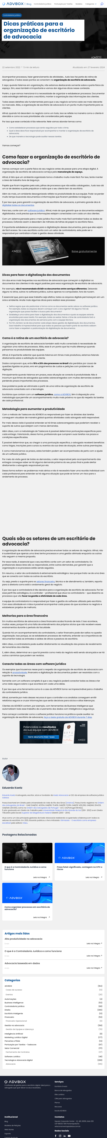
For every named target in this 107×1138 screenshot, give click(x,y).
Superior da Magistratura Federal (36, 812)
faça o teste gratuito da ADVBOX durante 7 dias (68, 717)
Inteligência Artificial (53, 1034)
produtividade (20, 672)
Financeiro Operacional (54, 1021)
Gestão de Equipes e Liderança (54, 1029)
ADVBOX (53, 986)
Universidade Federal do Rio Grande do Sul (62, 810)
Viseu (25, 823)
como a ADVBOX (62, 394)
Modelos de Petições (13, 1125)
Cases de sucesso (54, 990)
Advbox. (5, 797)
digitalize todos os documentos (18, 205)
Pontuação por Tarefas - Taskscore (53, 1045)
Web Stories (9, 1129)
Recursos (58, 1107)
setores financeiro (45, 581)
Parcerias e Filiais (53, 1041)
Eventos (54, 995)
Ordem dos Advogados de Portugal (42, 808)
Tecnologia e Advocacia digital (53, 1060)
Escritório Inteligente (53, 1013)
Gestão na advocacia (53, 1025)
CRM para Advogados (63, 1098)
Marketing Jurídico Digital (53, 1037)
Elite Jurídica (59, 1094)
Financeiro (53, 1017)
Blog (6, 1121)
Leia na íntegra (41, 876)
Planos (57, 1102)
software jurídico (36, 210)
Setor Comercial (53, 1048)
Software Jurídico (53, 1057)
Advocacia (54, 1064)
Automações (53, 999)
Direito (53, 1010)
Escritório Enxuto (61, 1086)
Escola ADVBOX (60, 1111)
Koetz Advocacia (61, 795)
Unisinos (70, 802)
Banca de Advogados (63, 1090)
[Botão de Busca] (102, 4)
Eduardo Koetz (8, 795)
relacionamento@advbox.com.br (67, 1126)
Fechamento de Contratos (54, 1052)
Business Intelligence (53, 1003)
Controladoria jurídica (53, 1006)
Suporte (8, 1133)
